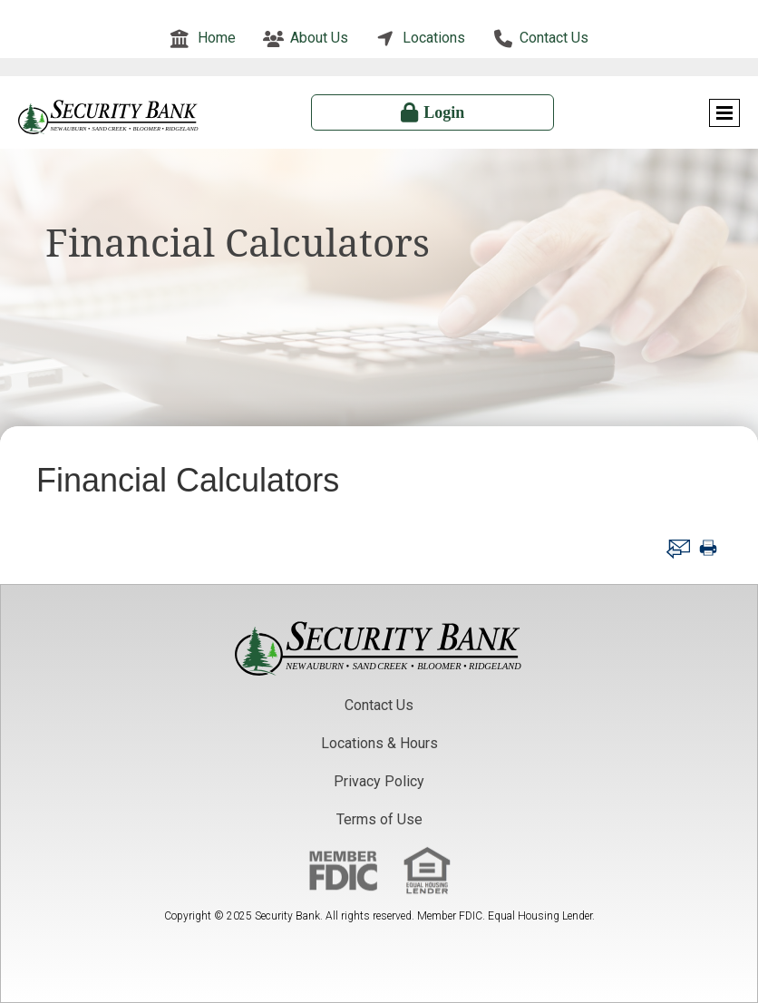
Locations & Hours (379, 743)
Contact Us (554, 37)
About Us (319, 37)
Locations (434, 37)
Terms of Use (379, 819)
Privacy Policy (379, 781)
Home (217, 37)
